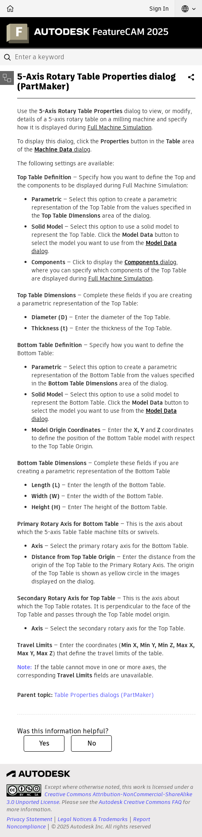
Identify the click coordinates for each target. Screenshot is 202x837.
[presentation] (24, 790)
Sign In (159, 8)
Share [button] (191, 80)
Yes (44, 743)
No (91, 743)
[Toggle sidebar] (7, 78)
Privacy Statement (29, 819)
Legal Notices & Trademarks (93, 819)
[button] (188, 8)
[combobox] (101, 57)
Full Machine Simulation (119, 127)
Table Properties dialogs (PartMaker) (104, 695)
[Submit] (8, 57)
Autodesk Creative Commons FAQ (140, 802)
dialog (62, 149)
